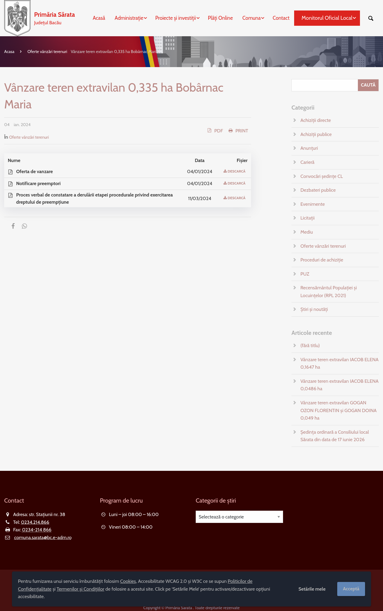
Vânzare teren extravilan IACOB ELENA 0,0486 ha (339, 385)
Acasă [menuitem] (99, 18)
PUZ (304, 274)
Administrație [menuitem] (129, 18)
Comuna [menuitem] (251, 18)
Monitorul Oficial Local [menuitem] (327, 18)
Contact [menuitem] (281, 18)
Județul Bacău (54, 17)
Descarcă (237, 171)
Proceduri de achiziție (321, 260)
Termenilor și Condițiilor (80, 589)
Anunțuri (309, 148)
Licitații (307, 218)
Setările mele (312, 589)
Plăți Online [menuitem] (220, 18)
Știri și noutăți (314, 309)
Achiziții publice (316, 134)
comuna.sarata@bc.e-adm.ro (43, 537)
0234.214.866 (35, 522)
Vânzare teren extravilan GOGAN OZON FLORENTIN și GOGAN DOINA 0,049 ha (338, 410)
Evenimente (312, 204)
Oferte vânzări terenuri (47, 51)
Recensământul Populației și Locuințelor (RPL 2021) (328, 291)
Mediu (306, 232)
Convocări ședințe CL (321, 176)
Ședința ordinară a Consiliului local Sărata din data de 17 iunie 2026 (334, 436)
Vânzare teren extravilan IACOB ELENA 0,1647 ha (339, 363)
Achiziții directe (315, 120)
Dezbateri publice (318, 190)
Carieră (307, 162)
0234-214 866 (36, 530)
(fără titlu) (310, 345)
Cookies (128, 581)
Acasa (9, 51)
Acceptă (351, 589)
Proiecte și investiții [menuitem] (175, 18)
